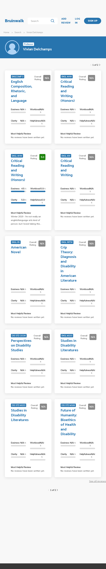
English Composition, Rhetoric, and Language (21, 91)
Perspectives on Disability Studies (21, 345)
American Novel (18, 250)
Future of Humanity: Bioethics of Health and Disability (69, 422)
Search (18, 32)
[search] (39, 21)
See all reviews (97, 481)
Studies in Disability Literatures (69, 345)
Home (6, 32)
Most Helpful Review (21, 133)
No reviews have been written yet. (28, 137)
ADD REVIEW (65, 21)
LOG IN (77, 21)
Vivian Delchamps (35, 32)
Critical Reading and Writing (67, 168)
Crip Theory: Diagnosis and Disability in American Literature (69, 264)
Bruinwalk (14, 21)
